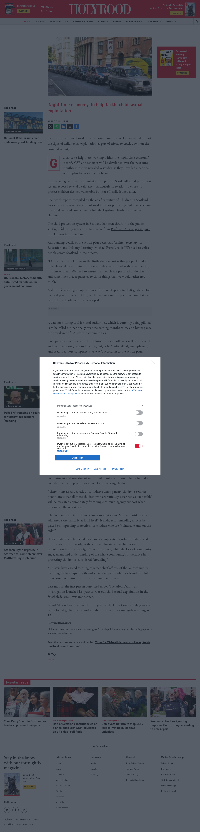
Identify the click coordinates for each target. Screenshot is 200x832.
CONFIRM (77, 458)
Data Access (100, 469)
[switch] (139, 412)
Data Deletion (82, 469)
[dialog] (100, 416)
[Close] (154, 363)
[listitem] (100, 405)
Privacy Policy (117, 469)
